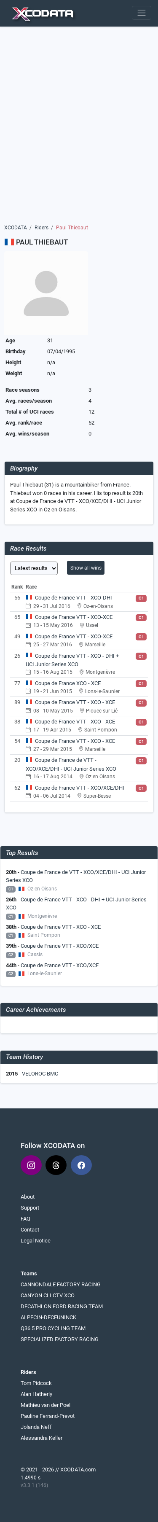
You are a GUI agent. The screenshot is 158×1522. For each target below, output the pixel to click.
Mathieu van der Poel (45, 1405)
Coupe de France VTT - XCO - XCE (75, 702)
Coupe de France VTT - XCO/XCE (60, 946)
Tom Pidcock (36, 1383)
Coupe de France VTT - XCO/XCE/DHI (79, 788)
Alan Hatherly (36, 1394)
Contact (30, 1229)
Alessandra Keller (41, 1438)
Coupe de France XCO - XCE (68, 683)
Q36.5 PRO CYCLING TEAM (53, 1328)
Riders (41, 228)
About (28, 1197)
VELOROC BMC (40, 1073)
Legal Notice (36, 1240)
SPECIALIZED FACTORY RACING (60, 1339)
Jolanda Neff (36, 1427)
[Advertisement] (79, 128)
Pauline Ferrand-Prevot (48, 1416)
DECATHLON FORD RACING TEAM (62, 1306)
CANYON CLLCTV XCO (48, 1295)
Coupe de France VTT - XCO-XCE (73, 617)
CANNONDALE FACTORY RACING (61, 1284)
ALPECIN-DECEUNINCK (48, 1317)
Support (30, 1208)
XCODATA (15, 228)
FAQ (25, 1218)
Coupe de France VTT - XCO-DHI (73, 597)
